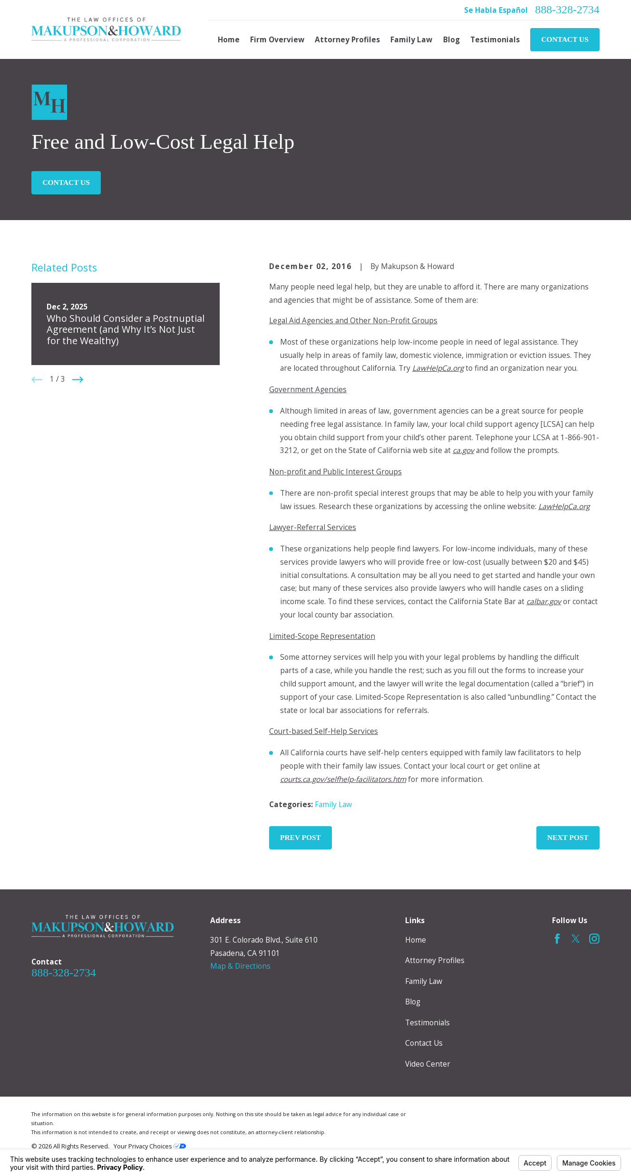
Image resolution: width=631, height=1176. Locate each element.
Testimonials (427, 1023)
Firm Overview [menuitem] (277, 40)
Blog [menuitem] (451, 40)
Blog (412, 1002)
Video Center (427, 1064)
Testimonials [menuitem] (495, 40)
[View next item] (77, 379)
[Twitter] (576, 939)
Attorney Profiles (435, 960)
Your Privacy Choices (150, 1146)
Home (415, 940)
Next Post (568, 837)
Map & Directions (240, 966)
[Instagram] (594, 939)
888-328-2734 (567, 10)
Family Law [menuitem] (411, 40)
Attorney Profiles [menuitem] (347, 40)
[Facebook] (557, 939)
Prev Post (300, 837)
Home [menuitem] (229, 40)
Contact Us (564, 39)
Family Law (333, 805)
